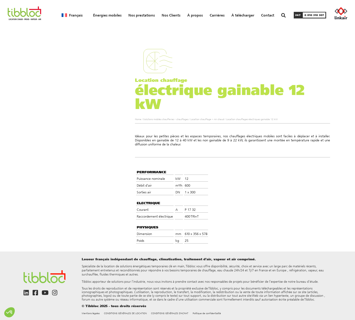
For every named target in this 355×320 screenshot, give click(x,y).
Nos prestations (141, 15)
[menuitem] (72, 15)
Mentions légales (91, 313)
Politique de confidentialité (207, 313)
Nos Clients (171, 15)
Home (138, 119)
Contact (267, 15)
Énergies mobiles (107, 15)
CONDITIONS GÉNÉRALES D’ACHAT (169, 313)
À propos (195, 15)
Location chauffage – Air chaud (207, 119)
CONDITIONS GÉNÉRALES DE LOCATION (125, 313)
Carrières (217, 15)
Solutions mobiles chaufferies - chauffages (165, 119)
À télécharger (242, 15)
